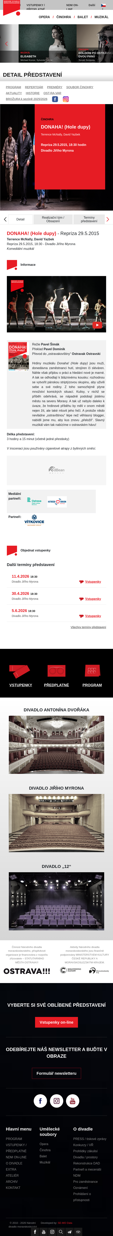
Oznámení (80, 1187)
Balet (43, 1156)
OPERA (44, 17)
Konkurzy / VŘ (83, 1145)
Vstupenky (90, 582)
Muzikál (45, 1162)
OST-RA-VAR (52, 93)
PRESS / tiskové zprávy (89, 1139)
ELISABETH (57, 56)
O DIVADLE (14, 1163)
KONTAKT (13, 1187)
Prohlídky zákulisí (85, 1151)
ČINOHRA (63, 17)
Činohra (45, 1150)
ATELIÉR (12, 1175)
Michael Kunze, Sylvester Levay (65, 60)
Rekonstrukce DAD (86, 1163)
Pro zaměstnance (85, 1181)
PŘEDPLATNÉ (56, 685)
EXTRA (11, 1169)
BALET (83, 17)
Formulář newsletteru (56, 1073)
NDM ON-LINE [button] (72, 7)
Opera (44, 1144)
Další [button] (92, 5)
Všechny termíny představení (88, 627)
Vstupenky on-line (56, 1022)
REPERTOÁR (34, 87)
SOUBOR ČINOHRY (79, 87)
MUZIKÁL (102, 17)
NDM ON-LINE (16, 1157)
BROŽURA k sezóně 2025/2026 (26, 99)
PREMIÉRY (54, 87)
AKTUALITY (14, 93)
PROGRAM (13, 87)
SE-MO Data (65, 1222)
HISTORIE (33, 93)
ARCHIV (12, 1181)
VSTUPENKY (20, 685)
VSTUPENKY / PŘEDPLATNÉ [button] (36, 7)
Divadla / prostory (85, 1157)
